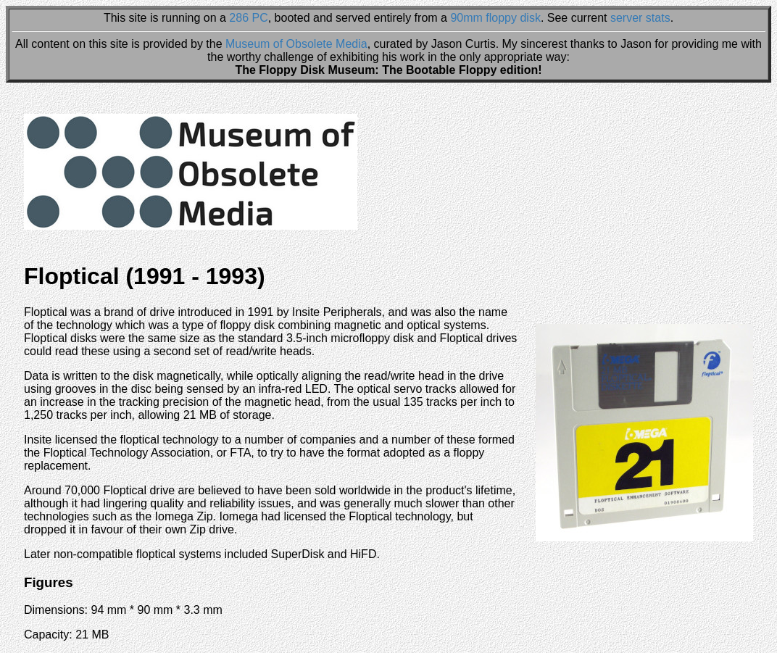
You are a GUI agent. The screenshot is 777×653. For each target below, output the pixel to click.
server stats (640, 18)
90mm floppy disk (495, 18)
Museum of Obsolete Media (296, 44)
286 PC (248, 18)
